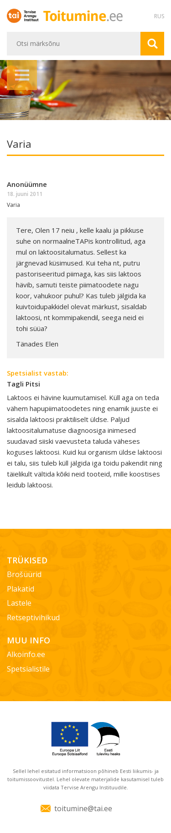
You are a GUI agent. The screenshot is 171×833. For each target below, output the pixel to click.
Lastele (19, 603)
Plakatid (20, 589)
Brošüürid (24, 574)
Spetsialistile (28, 669)
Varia (13, 205)
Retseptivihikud (33, 617)
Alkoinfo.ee (26, 654)
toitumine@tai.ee (83, 808)
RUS (159, 16)
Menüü (22, 75)
